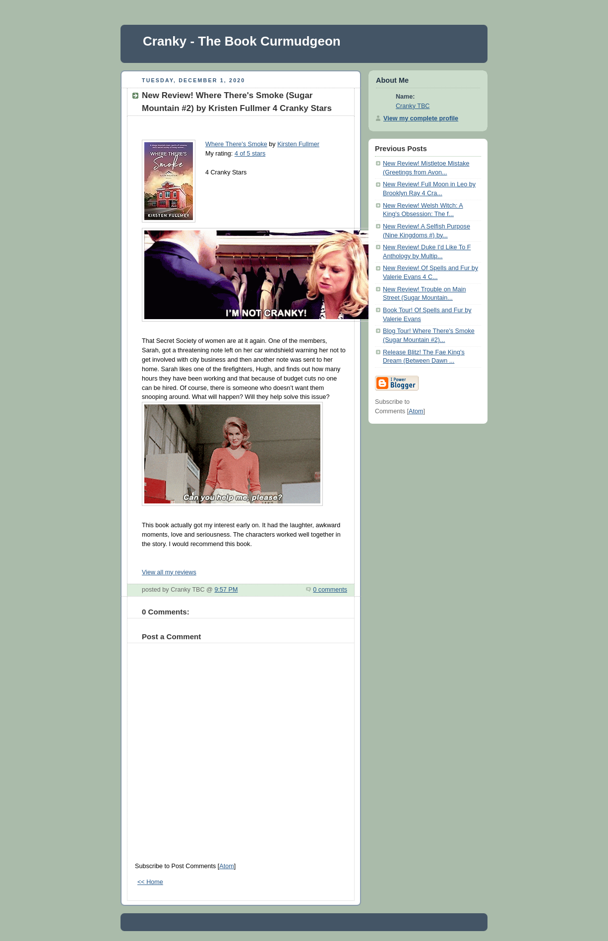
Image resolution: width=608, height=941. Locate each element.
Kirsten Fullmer (298, 144)
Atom (226, 866)
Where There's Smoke (236, 144)
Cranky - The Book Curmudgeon (242, 41)
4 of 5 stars (250, 153)
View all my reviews (169, 572)
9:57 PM (226, 589)
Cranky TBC (412, 106)
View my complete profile (420, 118)
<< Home (150, 882)
